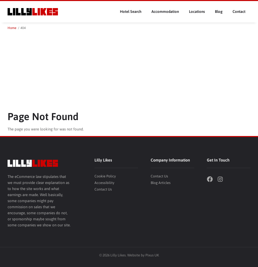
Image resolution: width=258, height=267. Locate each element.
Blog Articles (161, 183)
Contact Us (103, 189)
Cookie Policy (105, 176)
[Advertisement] (129, 68)
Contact (239, 11)
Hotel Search (130, 11)
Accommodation (165, 11)
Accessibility (104, 183)
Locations (197, 11)
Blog (218, 11)
